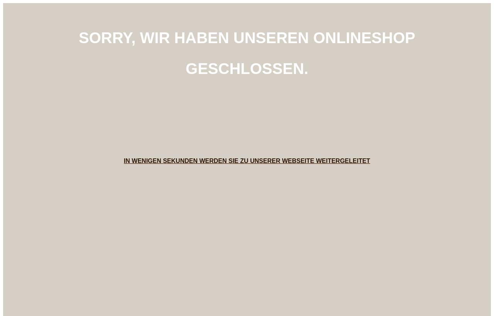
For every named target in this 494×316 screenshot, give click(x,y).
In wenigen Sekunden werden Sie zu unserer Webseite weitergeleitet (247, 161)
